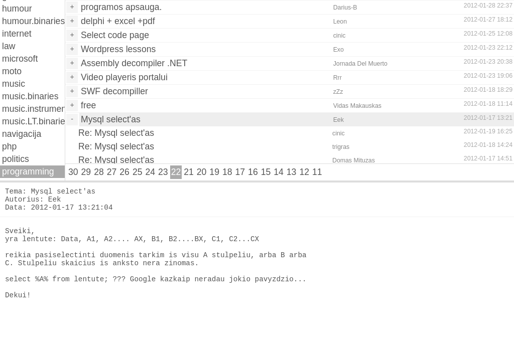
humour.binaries (33, 21)
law (8, 46)
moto (12, 71)
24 (150, 172)
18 (227, 172)
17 (240, 172)
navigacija (21, 134)
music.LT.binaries (33, 121)
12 (304, 172)
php (9, 146)
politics (15, 159)
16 (253, 172)
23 (163, 172)
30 (73, 172)
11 (317, 172)
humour (17, 9)
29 (86, 172)
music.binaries (30, 96)
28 (99, 172)
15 (266, 172)
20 (202, 172)
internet (17, 34)
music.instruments (33, 109)
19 (214, 172)
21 (189, 172)
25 (138, 172)
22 (176, 172)
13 (292, 172)
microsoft (20, 59)
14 (279, 172)
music (13, 84)
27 (112, 172)
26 (124, 172)
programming (28, 171)
